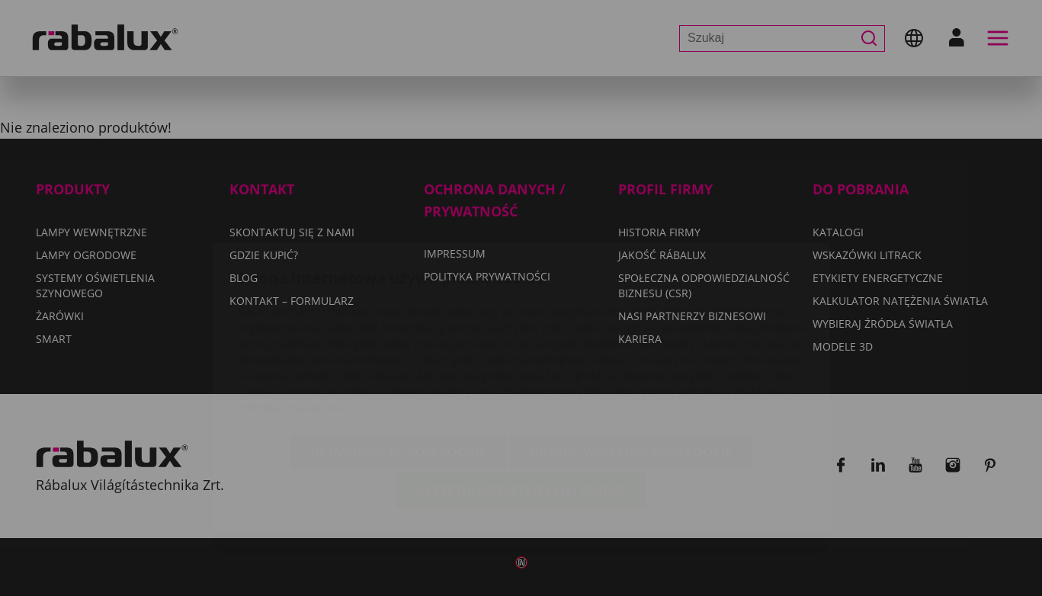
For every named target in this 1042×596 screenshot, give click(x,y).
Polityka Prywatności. (294, 317)
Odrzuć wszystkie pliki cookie (630, 362)
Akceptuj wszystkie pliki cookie (521, 401)
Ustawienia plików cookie (398, 362)
